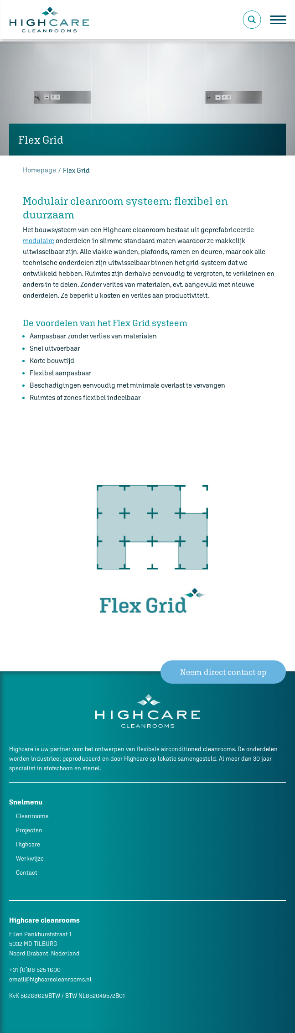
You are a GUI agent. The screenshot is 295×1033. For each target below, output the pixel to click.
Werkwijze (30, 858)
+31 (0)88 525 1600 (35, 969)
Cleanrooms (32, 816)
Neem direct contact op (223, 672)
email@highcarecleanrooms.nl (50, 979)
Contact (26, 872)
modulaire (38, 240)
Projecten (29, 830)
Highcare (28, 844)
